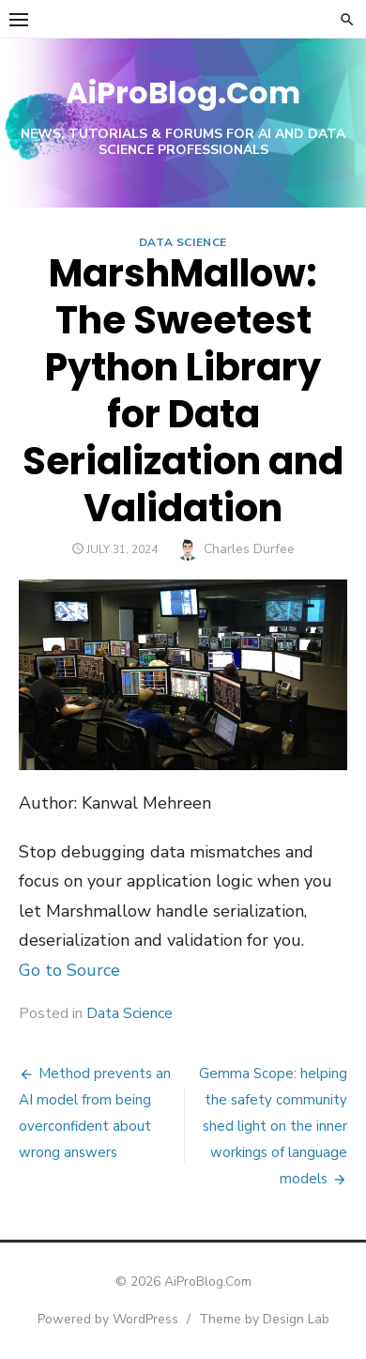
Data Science (183, 242)
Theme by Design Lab (264, 1319)
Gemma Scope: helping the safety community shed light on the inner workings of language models (273, 1126)
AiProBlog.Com (183, 92)
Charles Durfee (249, 549)
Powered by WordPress (108, 1319)
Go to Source (69, 970)
